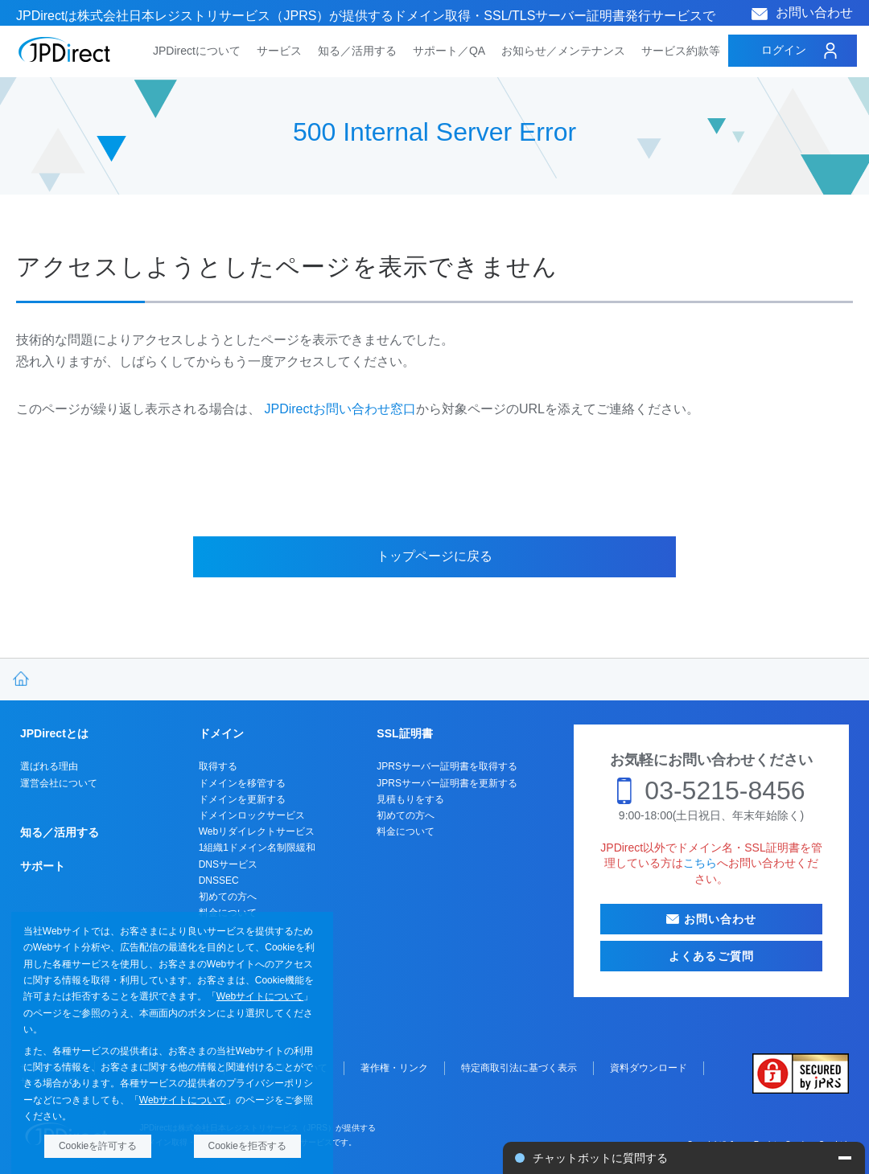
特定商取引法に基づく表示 (519, 1067)
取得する (218, 766)
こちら (700, 862)
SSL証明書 (404, 733)
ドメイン (221, 733)
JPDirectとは (54, 733)
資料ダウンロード (648, 1067)
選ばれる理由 (49, 766)
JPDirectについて (197, 50)
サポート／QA (449, 50)
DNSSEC (219, 880)
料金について (405, 831)
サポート (42, 866)
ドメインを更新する (242, 799)
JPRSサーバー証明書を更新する (447, 783)
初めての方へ (228, 896)
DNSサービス (228, 864)
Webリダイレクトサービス (257, 831)
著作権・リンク (394, 1067)
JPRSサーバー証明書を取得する (447, 766)
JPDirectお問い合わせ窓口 (339, 409)
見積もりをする (410, 799)
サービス (279, 50)
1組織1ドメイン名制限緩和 (257, 847)
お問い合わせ (814, 12)
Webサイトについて (259, 996)
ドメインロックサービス (252, 815)
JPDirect (64, 50)
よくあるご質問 (711, 956)
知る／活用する (357, 50)
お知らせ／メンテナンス (563, 50)
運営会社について (58, 783)
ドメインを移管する (242, 783)
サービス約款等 (680, 50)
